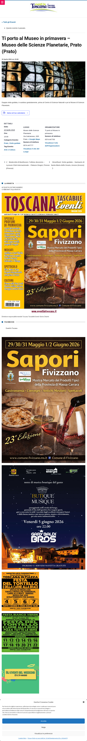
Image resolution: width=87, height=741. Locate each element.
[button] (83, 702)
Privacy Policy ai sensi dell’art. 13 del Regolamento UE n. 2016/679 (48, 738)
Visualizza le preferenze (44, 733)
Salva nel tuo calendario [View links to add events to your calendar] (16, 113)
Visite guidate (14, 143)
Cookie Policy (22, 738)
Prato (6, 143)
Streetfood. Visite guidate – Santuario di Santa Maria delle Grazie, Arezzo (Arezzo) (67, 163)
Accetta (43, 721)
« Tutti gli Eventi (9, 22)
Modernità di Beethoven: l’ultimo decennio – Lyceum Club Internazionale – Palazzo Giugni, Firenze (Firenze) (28, 165)
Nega (43, 727)
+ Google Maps (34, 139)
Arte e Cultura (9, 150)
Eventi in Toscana (11, 328)
